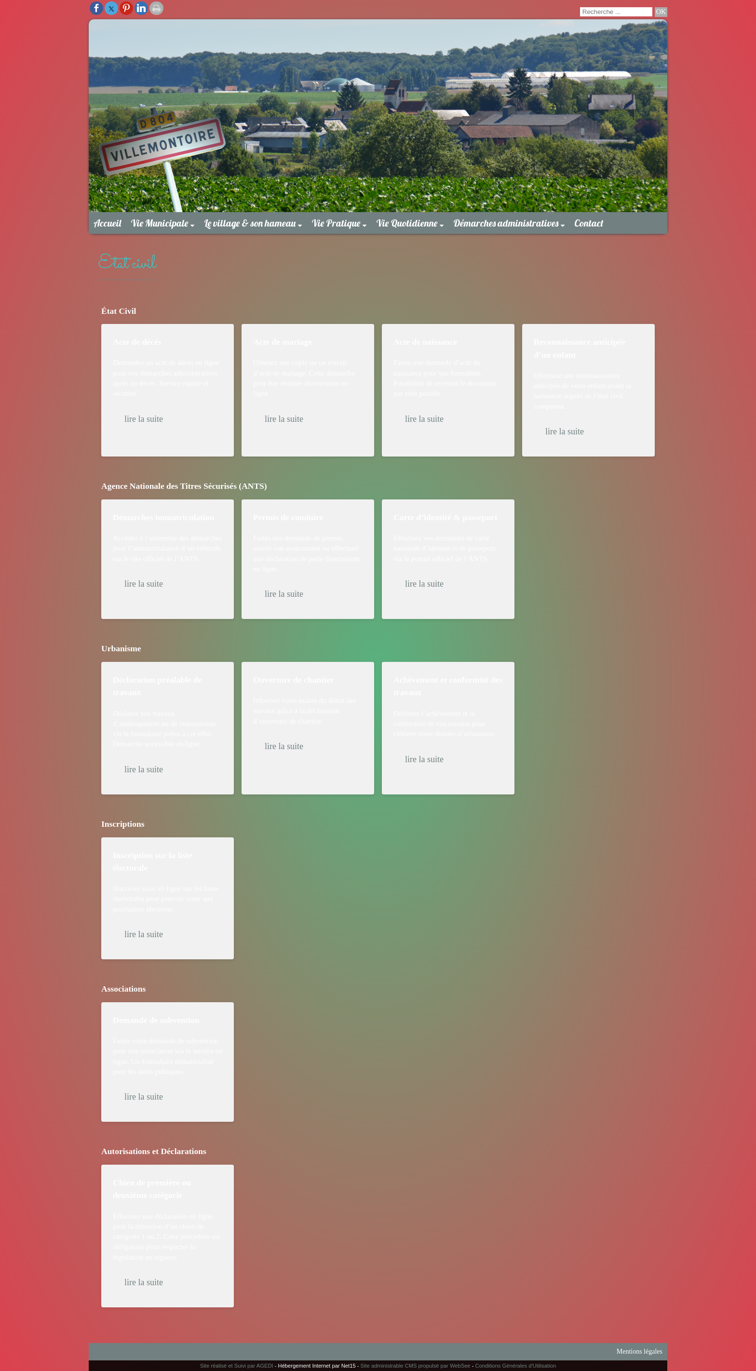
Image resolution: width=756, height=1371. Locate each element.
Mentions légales (639, 1351)
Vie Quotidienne (406, 223)
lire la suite (143, 419)
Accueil (107, 223)
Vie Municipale (159, 223)
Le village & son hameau (250, 223)
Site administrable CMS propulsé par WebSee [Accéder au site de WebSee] (416, 1366)
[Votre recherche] (616, 11)
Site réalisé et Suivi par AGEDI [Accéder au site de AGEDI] (236, 1366)
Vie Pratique (335, 223)
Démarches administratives (505, 223)
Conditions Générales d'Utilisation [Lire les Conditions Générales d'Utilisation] (515, 1366)
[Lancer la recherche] (661, 12)
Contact (589, 223)
